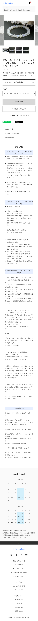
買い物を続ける (9, 137)
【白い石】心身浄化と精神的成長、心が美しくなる (18, 10)
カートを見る (19, 607)
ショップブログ (19, 582)
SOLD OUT (19, 102)
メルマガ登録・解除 (19, 586)
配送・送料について (19, 561)
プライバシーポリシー (19, 576)
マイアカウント (19, 596)
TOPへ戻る (19, 543)
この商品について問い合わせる (19, 115)
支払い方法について (19, 568)
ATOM (21, 590)
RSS (16, 590)
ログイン (19, 603)
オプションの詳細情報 (14, 82)
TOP (5, 8)
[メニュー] (35, 3)
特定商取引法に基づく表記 (13, 133)
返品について (9, 129)
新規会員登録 (19, 599)
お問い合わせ (19, 611)
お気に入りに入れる (19, 109)
